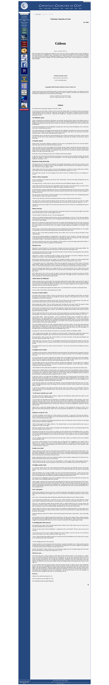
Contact (57, 680)
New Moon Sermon (24, 25)
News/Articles (56, 8)
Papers (40, 8)
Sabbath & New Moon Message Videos (24, 20)
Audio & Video (47, 8)
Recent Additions (24, 16)
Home (80, 8)
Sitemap (66, 680)
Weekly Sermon (24, 23)
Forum (60, 680)
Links (76, 8)
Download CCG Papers (24, 22)
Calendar (67, 8)
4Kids (71, 8)
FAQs (62, 8)
